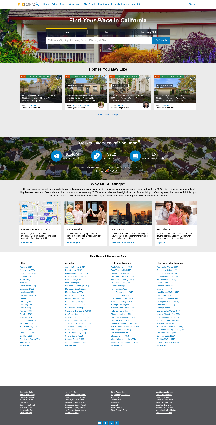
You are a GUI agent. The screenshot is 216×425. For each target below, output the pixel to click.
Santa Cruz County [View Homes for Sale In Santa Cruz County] (27, 397)
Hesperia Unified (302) (166, 286)
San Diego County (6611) (75, 314)
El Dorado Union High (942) (122, 279)
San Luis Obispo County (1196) (78, 323)
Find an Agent (73, 242)
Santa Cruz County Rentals (75, 397)
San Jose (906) (26, 330)
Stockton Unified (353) (120, 336)
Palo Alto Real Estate (164, 413)
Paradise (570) (26, 314)
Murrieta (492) (25, 301)
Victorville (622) (26, 342)
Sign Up (161, 242)
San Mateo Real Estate (164, 408)
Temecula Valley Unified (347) (169, 342)
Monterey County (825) (74, 295)
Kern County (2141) (73, 279)
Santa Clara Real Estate (165, 397)
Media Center (121, 4)
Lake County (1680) (73, 283)
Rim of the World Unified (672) (123, 317)
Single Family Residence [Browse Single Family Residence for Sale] (120, 395)
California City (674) (28, 273)
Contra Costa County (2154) (77, 273)
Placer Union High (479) (121, 314)
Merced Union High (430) (121, 301)
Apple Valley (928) (27, 270)
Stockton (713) (26, 336)
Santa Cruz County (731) (75, 333)
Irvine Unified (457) (119, 289)
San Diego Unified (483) (121, 330)
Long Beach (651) (27, 292)
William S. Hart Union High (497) (124, 342)
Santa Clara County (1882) (76, 330)
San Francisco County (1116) (77, 317)
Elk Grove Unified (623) (120, 283)
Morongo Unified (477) (120, 305)
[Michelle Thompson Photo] (101, 103)
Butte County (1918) (73, 270)
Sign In (192, 4)
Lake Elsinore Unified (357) (122, 292)
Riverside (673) (26, 317)
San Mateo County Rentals (75, 402)
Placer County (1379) (74, 301)
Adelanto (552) (26, 267)
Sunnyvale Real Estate (164, 400)
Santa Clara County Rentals (75, 395)
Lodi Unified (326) (164, 295)
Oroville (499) (25, 308)
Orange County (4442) (74, 298)
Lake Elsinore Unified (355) (168, 292)
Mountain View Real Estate (166, 410)
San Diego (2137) (27, 323)
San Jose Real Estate (164, 395)
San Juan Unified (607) (120, 333)
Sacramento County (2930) (76, 308)
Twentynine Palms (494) (30, 339)
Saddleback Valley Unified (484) (124, 323)
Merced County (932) (74, 292)
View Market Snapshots (123, 242)
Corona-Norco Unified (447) (122, 276)
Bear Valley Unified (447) (121, 270)
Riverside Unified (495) (120, 320)
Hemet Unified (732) (119, 286)
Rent (62, 4)
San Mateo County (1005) (76, 326)
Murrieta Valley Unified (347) (168, 311)
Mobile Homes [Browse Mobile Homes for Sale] (116, 408)
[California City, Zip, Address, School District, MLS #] (99, 40)
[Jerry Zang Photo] (145, 103)
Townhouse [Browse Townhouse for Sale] (115, 397)
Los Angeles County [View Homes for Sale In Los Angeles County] (27, 410)
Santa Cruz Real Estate (164, 402)
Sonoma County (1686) (74, 339)
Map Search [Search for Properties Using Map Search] (89, 4)
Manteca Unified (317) (166, 305)
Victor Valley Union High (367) (123, 339)
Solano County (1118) (74, 336)
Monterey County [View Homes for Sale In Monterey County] (26, 400)
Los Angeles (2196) (28, 295)
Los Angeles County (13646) (77, 286)
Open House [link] (75, 4)
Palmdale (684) (26, 311)
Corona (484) (25, 276)
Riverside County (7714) (75, 305)
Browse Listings (26, 413)
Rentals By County (72, 413)
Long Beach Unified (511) (121, 295)
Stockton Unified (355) (166, 339)
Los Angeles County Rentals (75, 410)
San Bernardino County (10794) (78, 311)
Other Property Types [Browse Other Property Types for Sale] (119, 410)
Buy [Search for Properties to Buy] (67, 32)
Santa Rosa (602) (27, 333)
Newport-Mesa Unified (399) (122, 308)
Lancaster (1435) (27, 289)
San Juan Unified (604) (166, 336)
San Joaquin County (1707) (76, 320)
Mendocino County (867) (75, 289)
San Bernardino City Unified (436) (125, 326)
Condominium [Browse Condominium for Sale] (116, 400)
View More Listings (108, 115)
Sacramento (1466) (28, 320)
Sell (53, 4)
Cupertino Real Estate (164, 405)
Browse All (25, 345)
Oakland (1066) (26, 305)
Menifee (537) (25, 298)
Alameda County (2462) (75, 267)
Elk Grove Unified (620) (166, 279)
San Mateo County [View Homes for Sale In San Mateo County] (27, 402)
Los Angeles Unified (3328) (122, 298)
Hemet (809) (25, 279)
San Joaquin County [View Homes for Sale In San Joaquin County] (28, 405)
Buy (45, 4)
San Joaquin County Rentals (75, 405)
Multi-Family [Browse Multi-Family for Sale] (115, 402)
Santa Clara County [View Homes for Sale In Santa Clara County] (27, 395)
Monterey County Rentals (74, 400)
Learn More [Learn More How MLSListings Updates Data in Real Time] (26, 242)
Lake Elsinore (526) (28, 286)
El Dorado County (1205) (75, 276)
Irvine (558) (24, 283)
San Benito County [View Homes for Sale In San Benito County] (27, 408)
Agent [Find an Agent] (105, 4)
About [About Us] (136, 4)
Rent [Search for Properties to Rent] (108, 32)
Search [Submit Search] (161, 40)
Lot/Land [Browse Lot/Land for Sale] (114, 405)
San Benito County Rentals (75, 408)
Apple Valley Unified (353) (121, 267)
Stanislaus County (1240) (75, 342)
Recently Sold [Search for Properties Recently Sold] (149, 32)
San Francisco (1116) (28, 326)
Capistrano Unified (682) (121, 273)
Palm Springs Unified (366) (122, 311)
